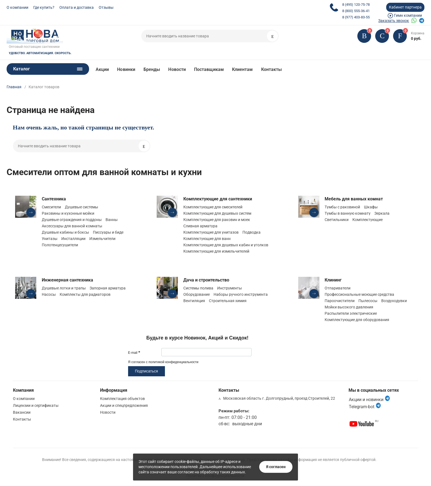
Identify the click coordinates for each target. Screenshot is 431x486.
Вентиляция (194, 301)
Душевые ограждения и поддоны (72, 220)
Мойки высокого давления (349, 307)
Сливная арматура (200, 226)
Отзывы (106, 7)
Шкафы (371, 207)
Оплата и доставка (76, 7)
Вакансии (22, 412)
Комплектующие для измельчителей (216, 251)
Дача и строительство (206, 280)
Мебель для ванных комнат (354, 198)
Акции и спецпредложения (124, 405)
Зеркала (381, 213)
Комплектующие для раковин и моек (216, 220)
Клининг (333, 280)
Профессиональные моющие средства (359, 294)
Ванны (112, 220)
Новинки (126, 69)
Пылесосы (367, 301)
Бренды (151, 69)
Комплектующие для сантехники (217, 198)
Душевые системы (81, 207)
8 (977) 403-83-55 (356, 17)
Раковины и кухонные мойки (68, 213)
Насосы (49, 294)
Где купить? (43, 7)
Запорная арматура (108, 288)
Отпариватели (337, 288)
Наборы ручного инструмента (241, 294)
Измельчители (102, 239)
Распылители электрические (351, 313)
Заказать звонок (393, 20)
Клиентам (242, 69)
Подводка (251, 232)
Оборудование (196, 294)
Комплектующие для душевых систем (217, 213)
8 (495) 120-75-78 (356, 4)
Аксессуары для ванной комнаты (72, 226)
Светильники (337, 220)
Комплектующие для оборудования (357, 320)
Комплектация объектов (122, 398)
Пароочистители (340, 301)
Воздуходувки (394, 301)
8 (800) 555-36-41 (356, 11)
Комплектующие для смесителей (212, 207)
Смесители (51, 207)
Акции (102, 69)
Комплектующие (367, 220)
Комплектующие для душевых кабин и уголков (225, 245)
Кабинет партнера (405, 7)
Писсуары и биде (108, 232)
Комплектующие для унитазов (211, 232)
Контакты (271, 69)
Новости (177, 69)
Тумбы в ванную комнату (348, 213)
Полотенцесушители (60, 245)
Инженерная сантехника (67, 280)
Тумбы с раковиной (342, 207)
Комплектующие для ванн (207, 239)
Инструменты (229, 288)
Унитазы (49, 239)
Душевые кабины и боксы (65, 232)
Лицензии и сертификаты (36, 405)
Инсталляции (73, 239)
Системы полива (198, 288)
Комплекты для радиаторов (85, 294)
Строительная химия (228, 301)
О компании (17, 7)
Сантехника (54, 198)
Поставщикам (209, 69)
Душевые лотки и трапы (64, 288)
